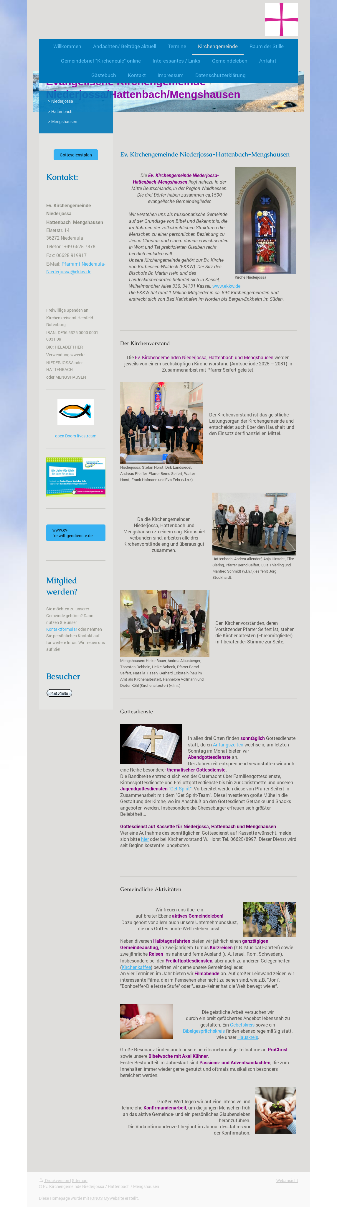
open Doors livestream (75, 436)
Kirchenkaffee (136, 967)
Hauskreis (247, 1037)
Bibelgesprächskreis (204, 1031)
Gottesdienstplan (76, 155)
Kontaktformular (61, 629)
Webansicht (287, 1180)
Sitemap (79, 1180)
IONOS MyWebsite (107, 1198)
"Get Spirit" (180, 789)
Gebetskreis (242, 1025)
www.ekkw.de (226, 286)
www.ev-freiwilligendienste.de (72, 532)
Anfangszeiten (228, 745)
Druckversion (54, 1180)
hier (145, 839)
